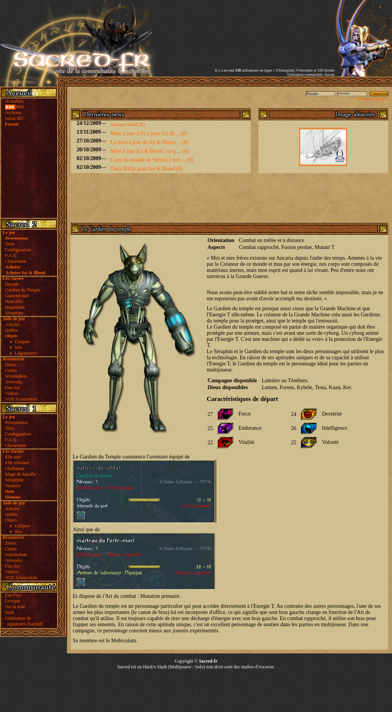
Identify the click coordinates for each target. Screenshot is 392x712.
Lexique (12, 601)
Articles (12, 324)
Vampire (13, 485)
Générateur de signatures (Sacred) (22, 621)
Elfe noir (13, 457)
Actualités (14, 101)
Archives (13, 112)
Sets (18, 347)
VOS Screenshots (21, 399)
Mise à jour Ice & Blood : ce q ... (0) (150, 151)
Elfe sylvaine (17, 462)
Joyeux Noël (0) (128, 125)
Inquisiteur (15, 307)
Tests (10, 244)
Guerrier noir (17, 295)
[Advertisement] (245, 27)
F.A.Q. (11, 255)
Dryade (11, 284)
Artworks (13, 382)
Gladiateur (14, 468)
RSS (14, 107)
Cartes (11, 370)
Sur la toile (15, 606)
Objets (11, 520)
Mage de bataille (20, 474)
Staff (9, 612)
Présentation (16, 422)
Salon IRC (14, 118)
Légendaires (26, 353)
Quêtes (11, 330)
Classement (15, 261)
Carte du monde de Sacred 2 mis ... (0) (152, 160)
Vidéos (11, 393)
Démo (10, 364)
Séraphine (14, 313)
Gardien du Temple (22, 290)
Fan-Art (12, 387)
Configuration (18, 249)
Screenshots (16, 376)
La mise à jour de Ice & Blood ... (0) (150, 142)
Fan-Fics (13, 595)
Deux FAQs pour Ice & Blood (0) (147, 169)
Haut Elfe (14, 301)
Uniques (22, 341)
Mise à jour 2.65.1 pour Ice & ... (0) (149, 133)
